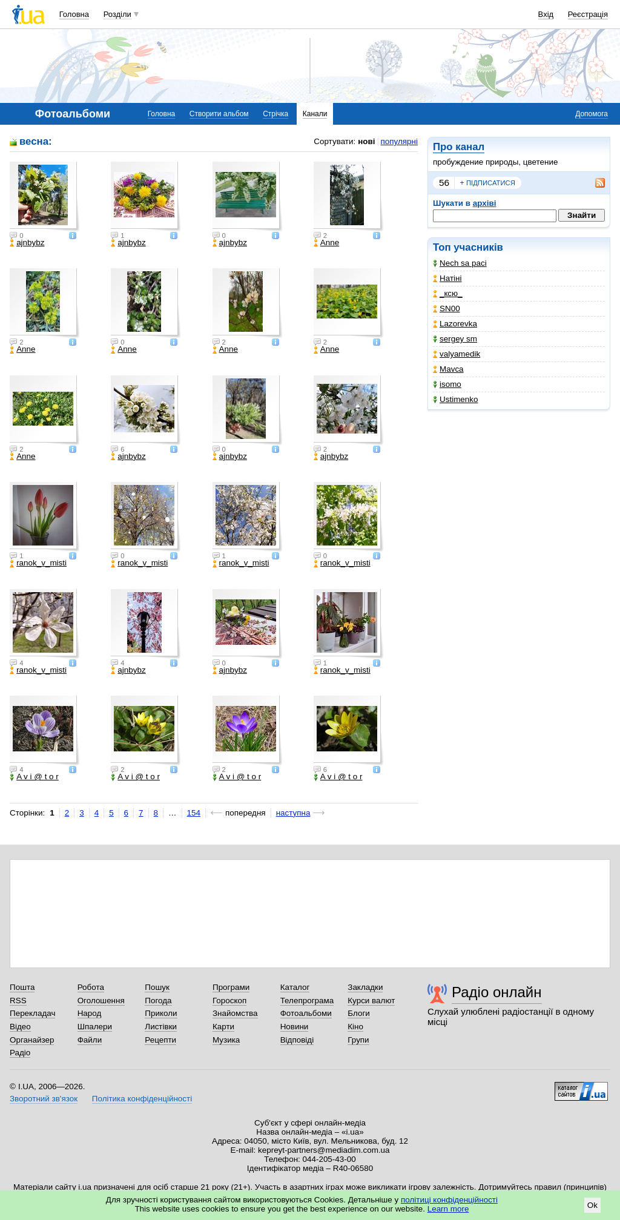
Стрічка (275, 114)
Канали (315, 114)
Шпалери (95, 1026)
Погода (158, 1000)
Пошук (157, 987)
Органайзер (32, 1039)
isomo (447, 384)
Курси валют (371, 1000)
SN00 (446, 308)
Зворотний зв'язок (44, 1098)
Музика (226, 1039)
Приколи (161, 1013)
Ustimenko (455, 399)
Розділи (117, 14)
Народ (90, 1013)
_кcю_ (448, 293)
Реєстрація (588, 14)
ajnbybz (27, 242)
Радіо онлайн (497, 992)
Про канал (458, 147)
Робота (91, 987)
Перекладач (32, 1013)
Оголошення (101, 1000)
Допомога (591, 114)
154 (193, 812)
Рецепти (160, 1039)
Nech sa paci (460, 263)
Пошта (22, 987)
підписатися (487, 183)
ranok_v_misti (38, 563)
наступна (293, 812)
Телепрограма (307, 1000)
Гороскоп (229, 1000)
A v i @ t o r (34, 776)
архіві (484, 203)
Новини (294, 1026)
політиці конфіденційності (449, 1199)
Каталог (295, 987)
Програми (231, 987)
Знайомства (235, 1013)
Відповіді (297, 1039)
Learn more (448, 1208)
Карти (223, 1026)
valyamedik (456, 353)
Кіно (355, 1026)
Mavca (448, 369)
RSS (18, 1000)
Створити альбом (219, 114)
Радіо (20, 1052)
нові (366, 141)
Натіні (447, 278)
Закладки (365, 987)
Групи (358, 1039)
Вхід (546, 14)
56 (444, 182)
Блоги (359, 1013)
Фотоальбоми (306, 1013)
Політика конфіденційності (142, 1098)
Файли (90, 1039)
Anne (326, 242)
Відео (20, 1026)
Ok (592, 1205)
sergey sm (455, 338)
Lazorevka (455, 323)
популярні (399, 141)
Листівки (161, 1026)
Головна (74, 14)
